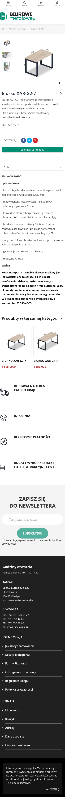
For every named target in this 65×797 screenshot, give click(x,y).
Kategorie (8, 2)
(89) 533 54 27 (21, 614)
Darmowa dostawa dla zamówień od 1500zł (35, 396)
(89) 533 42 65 (16, 619)
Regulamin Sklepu (17, 681)
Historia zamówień (17, 745)
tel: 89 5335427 (23, 420)
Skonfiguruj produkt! (32, 149)
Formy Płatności (16, 663)
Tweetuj (29, 140)
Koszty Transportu (17, 655)
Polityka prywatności (19, 689)
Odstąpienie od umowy (20, 672)
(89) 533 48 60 (16, 623)
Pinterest (35, 140)
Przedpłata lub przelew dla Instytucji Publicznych (31, 443)
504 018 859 (21, 627)
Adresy (10, 728)
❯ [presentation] (61, 318)
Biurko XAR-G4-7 (45, 361)
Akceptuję (52, 789)
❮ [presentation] (56, 318)
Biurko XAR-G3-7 (14, 361)
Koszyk (10, 719)
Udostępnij (23, 140)
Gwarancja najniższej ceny (31, 471)
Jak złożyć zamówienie (19, 646)
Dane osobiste (14, 736)
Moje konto (12, 710)
